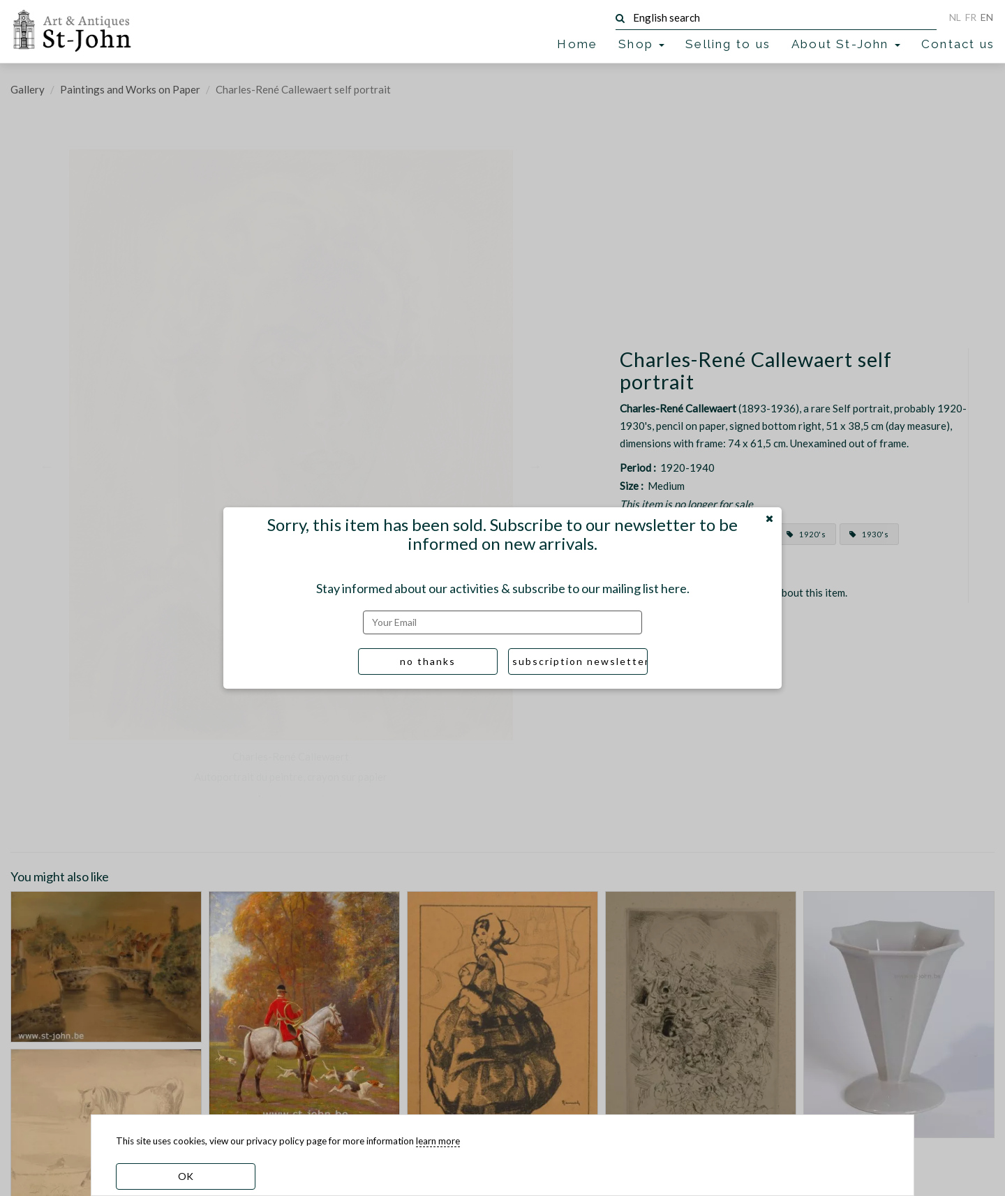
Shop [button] (641, 44)
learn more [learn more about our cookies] (438, 1140)
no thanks (428, 661)
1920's (806, 534)
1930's (869, 534)
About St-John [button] (845, 44)
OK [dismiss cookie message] (185, 1176)
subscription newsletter (580, 661)
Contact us (958, 44)
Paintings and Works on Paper (130, 89)
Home (577, 44)
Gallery (27, 89)
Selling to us (727, 44)
